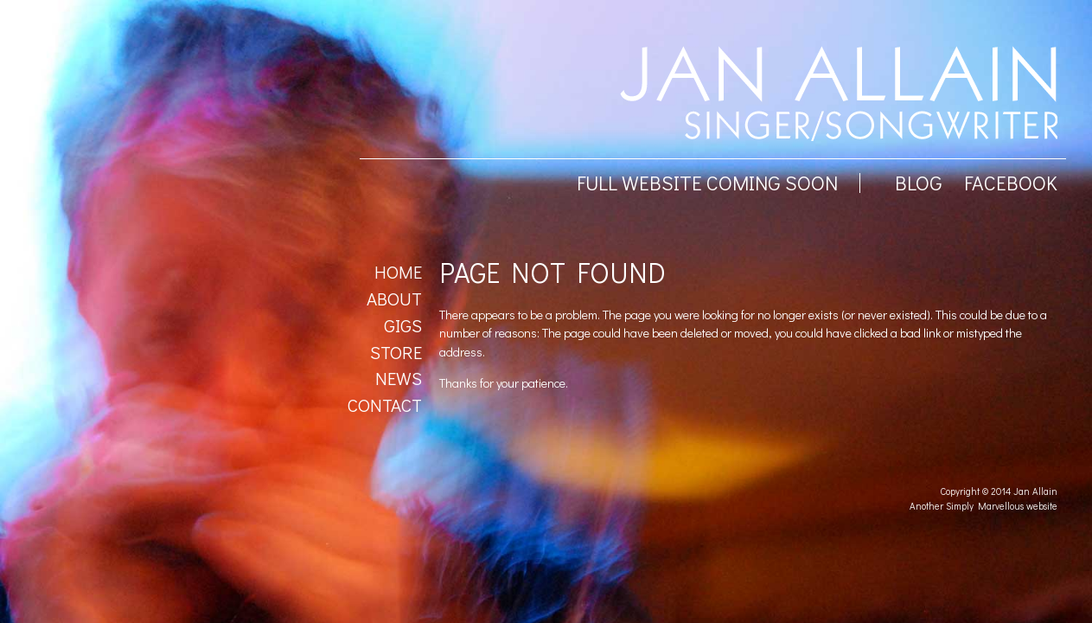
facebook (1010, 183)
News (398, 378)
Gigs (403, 325)
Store (396, 352)
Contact (385, 405)
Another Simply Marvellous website (983, 505)
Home (398, 272)
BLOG (918, 183)
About (394, 298)
